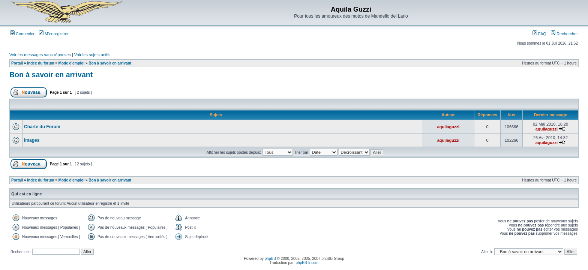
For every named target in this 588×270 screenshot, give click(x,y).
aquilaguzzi (448, 126)
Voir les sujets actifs (92, 54)
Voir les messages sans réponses (40, 54)
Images (31, 140)
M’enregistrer (54, 34)
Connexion (23, 34)
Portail (17, 63)
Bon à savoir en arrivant (109, 63)
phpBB (270, 258)
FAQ (539, 34)
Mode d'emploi (71, 63)
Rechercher (564, 34)
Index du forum (40, 63)
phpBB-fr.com (307, 263)
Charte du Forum (42, 126)
